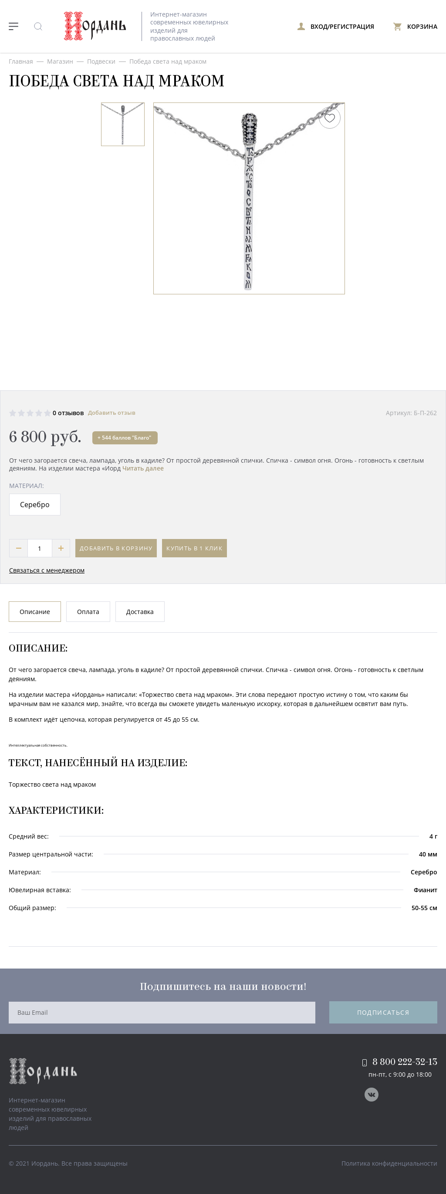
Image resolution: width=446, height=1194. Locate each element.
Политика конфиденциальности (389, 1163)
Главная (21, 61)
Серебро (35, 504)
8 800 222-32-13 (399, 1062)
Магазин (60, 61)
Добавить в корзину (116, 548)
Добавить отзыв (111, 412)
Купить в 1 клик (194, 548)
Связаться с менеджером (46, 570)
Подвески (101, 61)
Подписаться (383, 1012)
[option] (123, 124)
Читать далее (143, 468)
